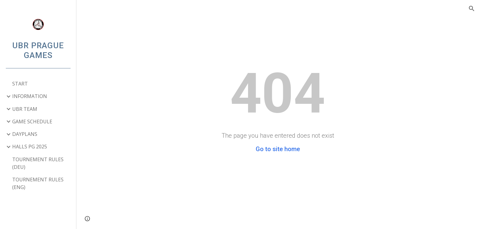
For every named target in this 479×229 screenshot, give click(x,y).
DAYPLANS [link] (24, 134)
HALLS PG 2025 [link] (29, 146)
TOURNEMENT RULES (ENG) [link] (38, 183)
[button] (471, 8)
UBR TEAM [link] (24, 109)
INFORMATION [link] (29, 96)
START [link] (20, 83)
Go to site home (278, 149)
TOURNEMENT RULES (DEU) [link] (38, 163)
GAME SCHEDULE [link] (32, 121)
